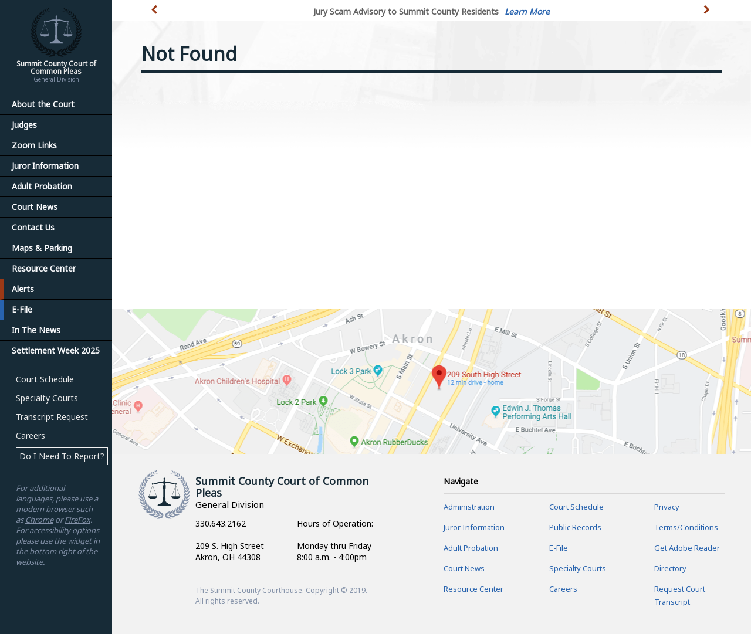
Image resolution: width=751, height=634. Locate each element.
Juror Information (45, 165)
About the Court (43, 104)
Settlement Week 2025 (56, 350)
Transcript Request (52, 416)
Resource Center (44, 268)
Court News (34, 206)
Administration (469, 506)
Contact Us (33, 227)
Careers (30, 435)
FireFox (77, 519)
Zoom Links (34, 145)
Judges (24, 124)
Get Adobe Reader (687, 548)
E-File (22, 309)
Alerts (23, 288)
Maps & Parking (42, 247)
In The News (36, 329)
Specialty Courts (47, 398)
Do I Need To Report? (61, 456)
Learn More (527, 11)
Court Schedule (45, 379)
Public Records (575, 527)
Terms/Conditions (686, 527)
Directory (670, 568)
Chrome (39, 519)
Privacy (666, 506)
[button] (708, 16)
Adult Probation (42, 186)
